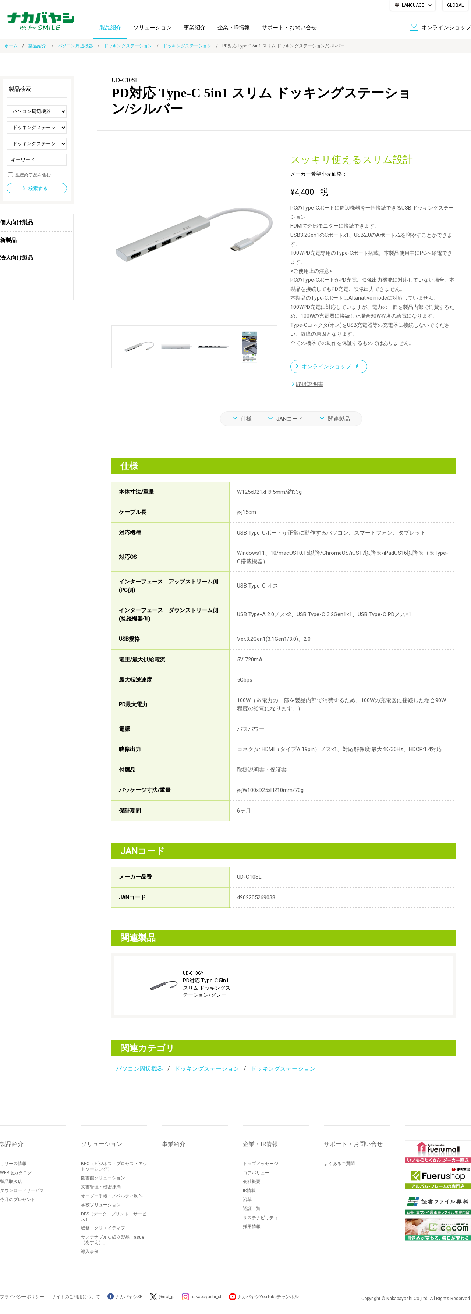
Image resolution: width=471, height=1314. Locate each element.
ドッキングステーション (128, 46)
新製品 (8, 240)
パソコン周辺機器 (75, 46)
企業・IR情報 (233, 27)
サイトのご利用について (76, 1296)
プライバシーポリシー (22, 1296)
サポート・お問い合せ (289, 27)
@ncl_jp (166, 1296)
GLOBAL (455, 5)
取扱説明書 (309, 384)
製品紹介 (110, 27)
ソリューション (152, 27)
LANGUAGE (413, 5)
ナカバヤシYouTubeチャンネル (269, 1296)
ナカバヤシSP (124, 1296)
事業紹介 (195, 27)
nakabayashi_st (206, 1296)
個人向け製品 (16, 222)
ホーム (11, 46)
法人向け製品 (16, 258)
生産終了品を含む (33, 174)
